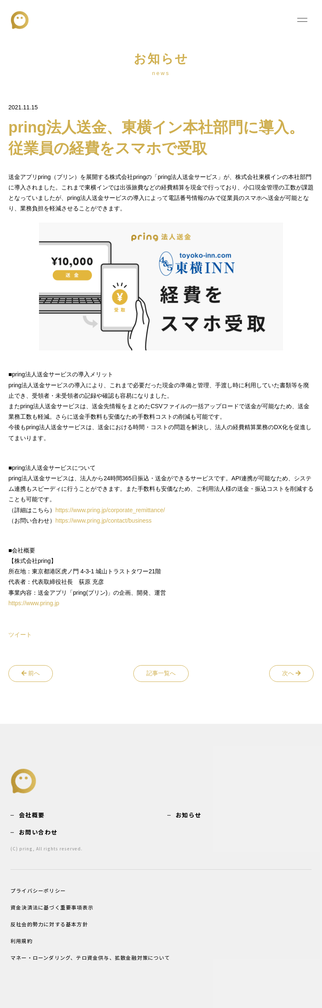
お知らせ (189, 815)
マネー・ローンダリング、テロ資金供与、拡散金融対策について (90, 957)
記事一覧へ (161, 673)
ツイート (20, 634)
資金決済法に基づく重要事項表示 (51, 907)
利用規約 (21, 940)
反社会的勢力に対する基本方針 (49, 924)
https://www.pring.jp (33, 603)
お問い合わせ (38, 832)
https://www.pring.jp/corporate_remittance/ (110, 510)
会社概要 (32, 815)
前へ (30, 673)
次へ (291, 673)
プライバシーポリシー (38, 890)
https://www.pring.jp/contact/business (103, 520)
